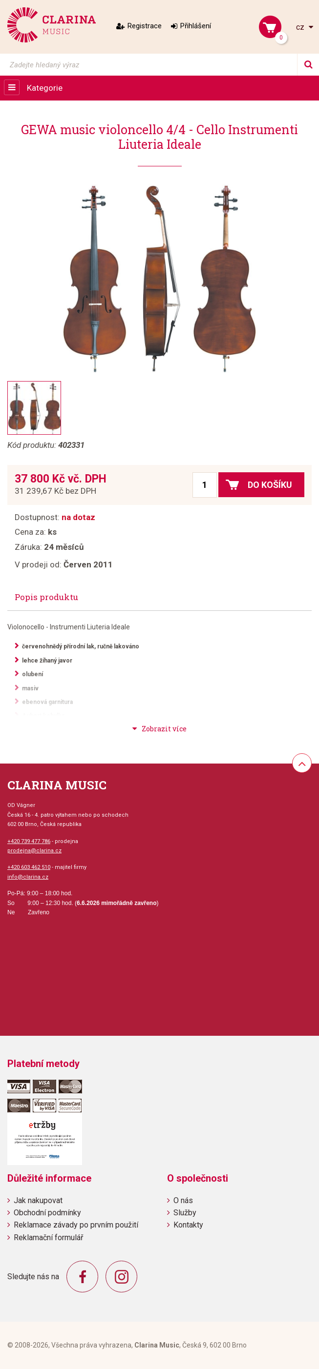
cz (301, 27)
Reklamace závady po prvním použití (76, 1224)
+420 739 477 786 (28, 841)
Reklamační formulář (48, 1237)
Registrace (145, 25)
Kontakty (188, 1224)
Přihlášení (195, 25)
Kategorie (45, 88)
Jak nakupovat (38, 1200)
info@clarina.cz (27, 877)
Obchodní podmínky (47, 1212)
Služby (184, 1212)
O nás (183, 1200)
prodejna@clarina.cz (34, 850)
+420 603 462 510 (28, 867)
